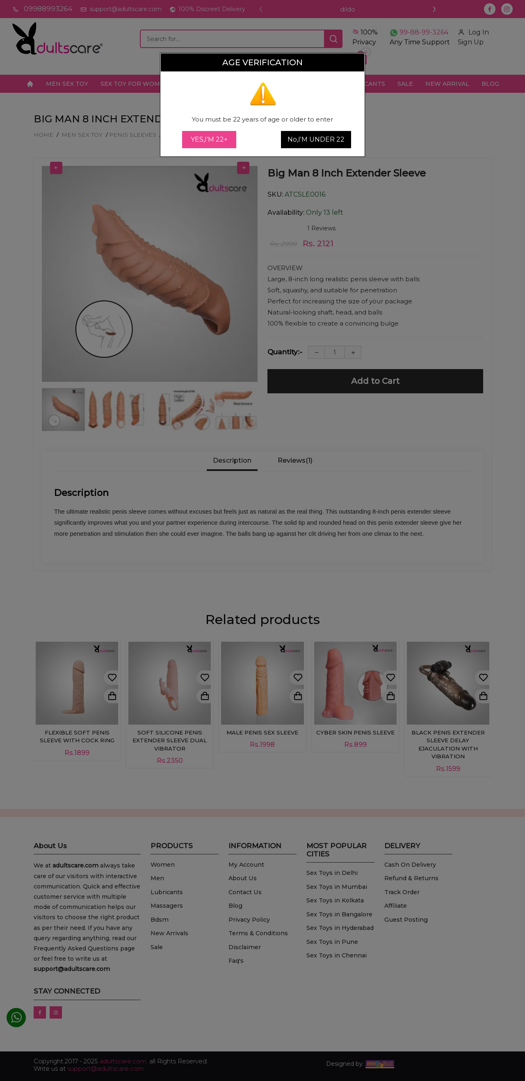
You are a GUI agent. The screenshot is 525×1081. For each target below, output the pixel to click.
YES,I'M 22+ (209, 139)
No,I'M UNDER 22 (316, 139)
